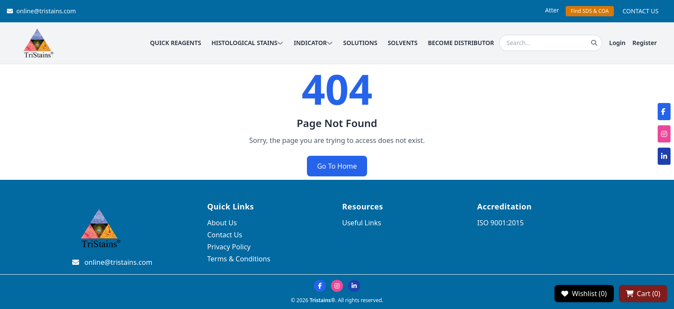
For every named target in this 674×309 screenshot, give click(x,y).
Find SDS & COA (590, 11)
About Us (222, 222)
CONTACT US (640, 11)
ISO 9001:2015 (500, 222)
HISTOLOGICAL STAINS (247, 43)
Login (617, 43)
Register (644, 43)
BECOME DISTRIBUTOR (461, 43)
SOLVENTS (403, 43)
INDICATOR (313, 43)
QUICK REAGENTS (175, 43)
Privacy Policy (229, 246)
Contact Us (224, 234)
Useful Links (361, 222)
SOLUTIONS (360, 43)
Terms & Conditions (238, 259)
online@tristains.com (41, 11)
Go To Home (337, 166)
